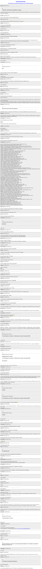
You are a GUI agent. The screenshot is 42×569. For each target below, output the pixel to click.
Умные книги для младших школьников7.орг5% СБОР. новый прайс (20, 3)
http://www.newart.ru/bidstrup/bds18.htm (23, 528)
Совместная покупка (20, 1)
